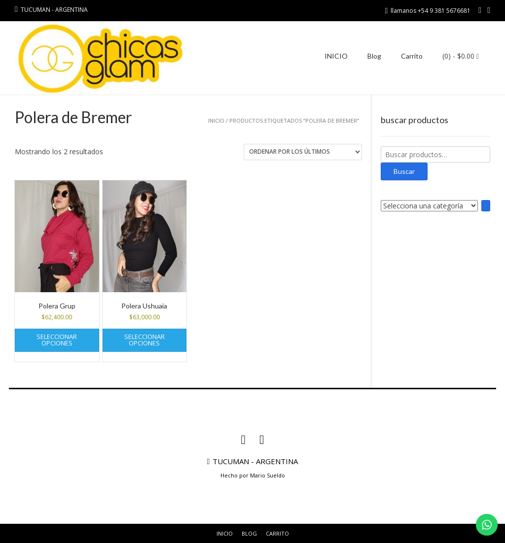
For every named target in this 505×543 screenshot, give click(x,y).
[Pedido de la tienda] (303, 152)
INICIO (336, 56)
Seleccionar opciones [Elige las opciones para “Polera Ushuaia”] (144, 339)
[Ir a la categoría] (485, 205)
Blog (374, 56)
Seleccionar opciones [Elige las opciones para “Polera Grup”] (56, 339)
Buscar (404, 171)
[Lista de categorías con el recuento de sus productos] (429, 205)
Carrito (412, 56)
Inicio (216, 120)
